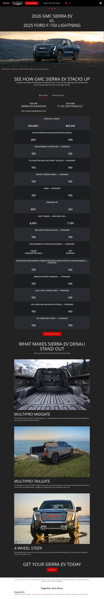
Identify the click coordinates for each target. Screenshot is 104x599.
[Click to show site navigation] (100, 3)
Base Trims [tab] (43, 95)
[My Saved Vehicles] (67, 3)
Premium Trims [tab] (58, 95)
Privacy (40, 594)
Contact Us (52, 570)
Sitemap (34, 594)
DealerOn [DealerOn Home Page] (28, 594)
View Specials (52, 8)
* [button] (59, 119)
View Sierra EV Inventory (52, 334)
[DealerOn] (19, 592)
